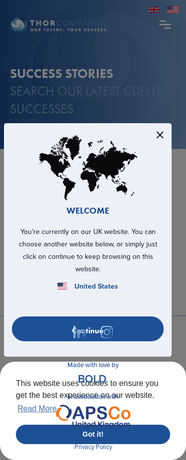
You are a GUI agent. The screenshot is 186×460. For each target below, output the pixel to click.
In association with (93, 411)
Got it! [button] (92, 434)
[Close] (160, 134)
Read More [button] (37, 408)
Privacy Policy (93, 447)
